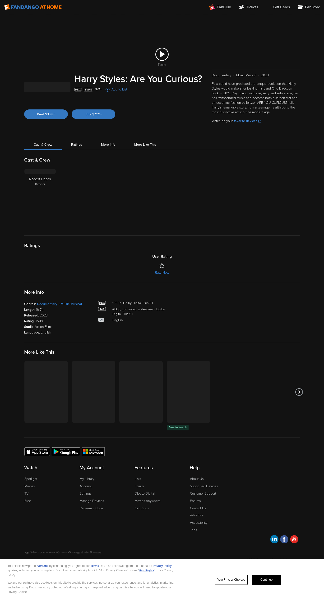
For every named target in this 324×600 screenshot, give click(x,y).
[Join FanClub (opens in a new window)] (220, 7)
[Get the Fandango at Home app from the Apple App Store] (37, 462)
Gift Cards (142, 519)
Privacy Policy (162, 566)
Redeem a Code (91, 519)
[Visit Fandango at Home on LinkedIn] (274, 551)
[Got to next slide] (299, 402)
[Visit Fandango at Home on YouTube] (294, 551)
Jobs (193, 541)
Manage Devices (92, 512)
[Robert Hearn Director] (40, 209)
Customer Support (203, 504)
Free (27, 512)
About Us (197, 489)
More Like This (145, 155)
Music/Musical (71, 315)
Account (86, 497)
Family (139, 497)
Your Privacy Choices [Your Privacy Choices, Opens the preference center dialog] (231, 580)
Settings (85, 504)
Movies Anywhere (148, 512)
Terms (94, 566)
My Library (87, 489)
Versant (42, 566)
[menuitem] (277, 7)
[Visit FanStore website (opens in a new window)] (308, 7)
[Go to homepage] (33, 7)
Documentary (47, 315)
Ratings (76, 155)
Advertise (197, 526)
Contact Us (198, 519)
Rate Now (162, 283)
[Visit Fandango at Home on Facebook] (284, 551)
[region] (162, 579)
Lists (138, 489)
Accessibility (199, 533)
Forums (195, 512)
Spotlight (30, 489)
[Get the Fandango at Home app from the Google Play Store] (65, 462)
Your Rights (146, 570)
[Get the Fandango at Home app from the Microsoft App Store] (93, 462)
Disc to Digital (145, 504)
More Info (108, 155)
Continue (266, 580)
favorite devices (247, 132)
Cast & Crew (43, 155)
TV (26, 504)
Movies (29, 497)
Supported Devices (204, 497)
